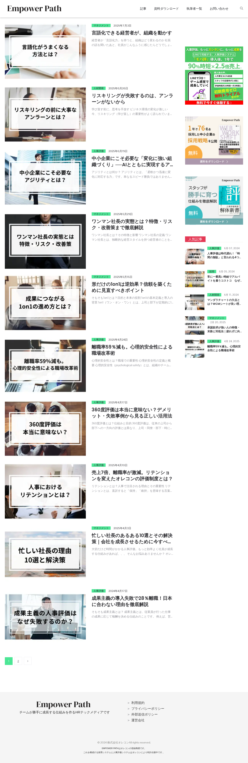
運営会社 (138, 720)
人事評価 (99, 151)
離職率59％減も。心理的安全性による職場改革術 (132, 350)
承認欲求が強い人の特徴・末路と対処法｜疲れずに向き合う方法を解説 (223, 331)
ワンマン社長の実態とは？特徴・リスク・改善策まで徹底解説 (132, 224)
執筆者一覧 (194, 8)
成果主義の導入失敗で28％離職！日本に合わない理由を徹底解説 (132, 601)
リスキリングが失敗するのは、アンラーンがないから (132, 98)
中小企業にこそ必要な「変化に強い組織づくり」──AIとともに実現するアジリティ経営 (132, 164)
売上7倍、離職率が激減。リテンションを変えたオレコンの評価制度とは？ (132, 475)
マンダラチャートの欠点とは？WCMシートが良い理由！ (223, 304)
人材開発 (99, 88)
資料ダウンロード (166, 8)
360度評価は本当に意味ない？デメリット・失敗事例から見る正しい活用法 (132, 412)
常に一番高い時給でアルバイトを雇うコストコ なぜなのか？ (223, 280)
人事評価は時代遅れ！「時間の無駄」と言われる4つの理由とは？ (224, 257)
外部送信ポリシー (144, 714)
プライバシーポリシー (147, 708)
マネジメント (101, 25)
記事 (143, 8)
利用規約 (138, 703)
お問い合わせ (219, 8)
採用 (211, 271)
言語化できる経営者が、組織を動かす (132, 33)
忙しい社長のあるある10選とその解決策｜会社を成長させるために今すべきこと (132, 541)
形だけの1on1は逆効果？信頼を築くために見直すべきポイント (132, 287)
